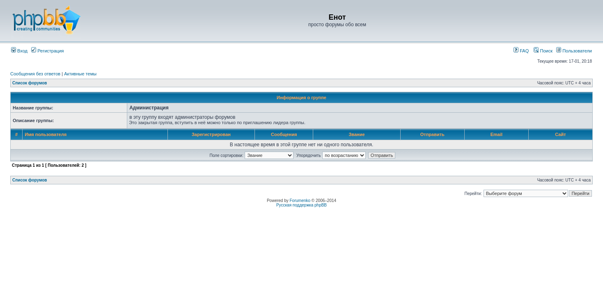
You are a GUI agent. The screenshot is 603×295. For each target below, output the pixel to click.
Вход (19, 50)
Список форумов (29, 83)
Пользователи (574, 50)
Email (496, 134)
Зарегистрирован (211, 134)
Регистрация (47, 50)
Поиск (543, 50)
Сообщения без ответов (35, 73)
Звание (357, 134)
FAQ (521, 50)
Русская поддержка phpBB (301, 205)
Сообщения (284, 134)
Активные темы (80, 73)
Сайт (560, 134)
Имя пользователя (45, 134)
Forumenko (300, 200)
